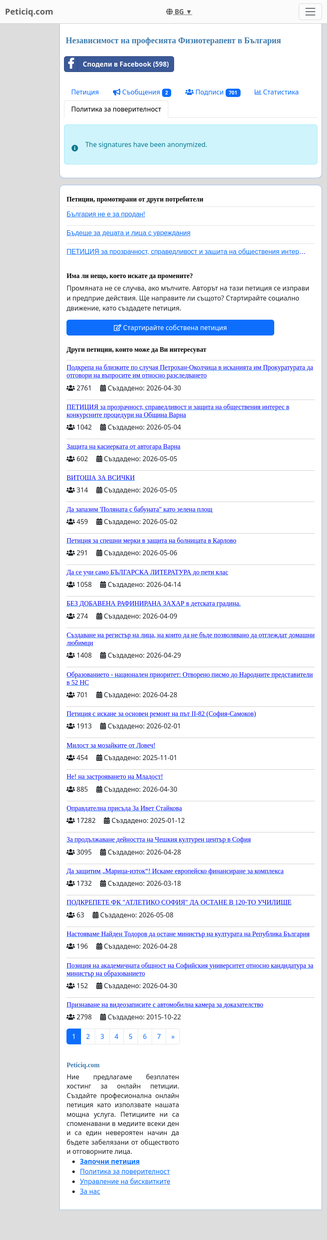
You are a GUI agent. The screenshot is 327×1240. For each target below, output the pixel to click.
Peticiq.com (29, 11)
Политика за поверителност (116, 109)
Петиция (85, 92)
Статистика (277, 92)
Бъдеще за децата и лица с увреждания (128, 232)
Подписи (213, 92)
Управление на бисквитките (125, 1181)
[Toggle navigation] (310, 11)
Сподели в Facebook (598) (116, 64)
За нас (90, 1191)
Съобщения (142, 92)
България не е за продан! (105, 214)
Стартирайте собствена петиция (170, 327)
